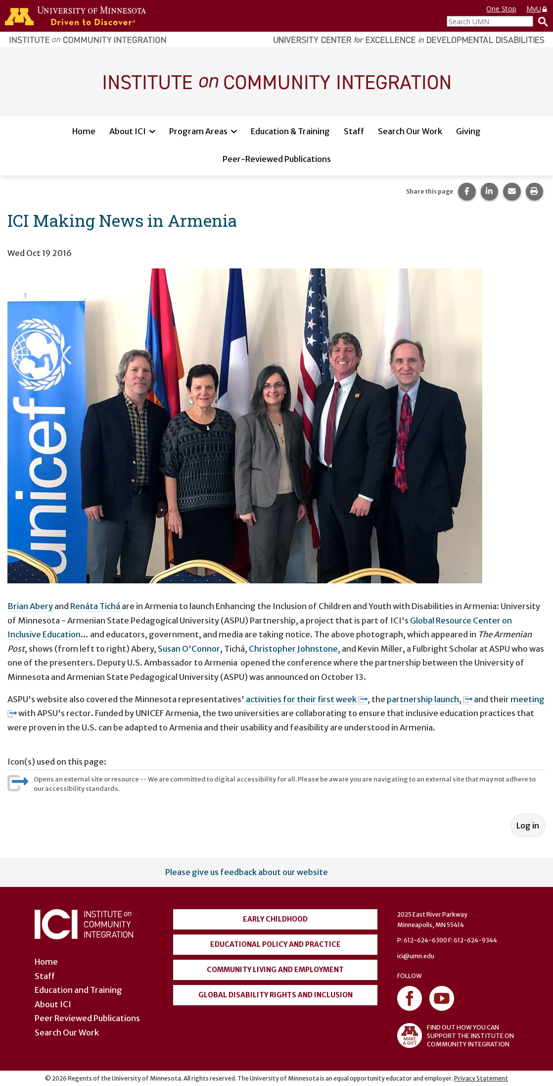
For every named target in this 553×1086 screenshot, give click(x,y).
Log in (527, 825)
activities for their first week (307, 699)
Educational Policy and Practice (275, 944)
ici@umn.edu (415, 956)
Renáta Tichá (95, 606)
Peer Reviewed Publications (87, 1018)
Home (83, 131)
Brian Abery (30, 606)
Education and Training (78, 990)
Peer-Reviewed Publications (277, 159)
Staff (354, 131)
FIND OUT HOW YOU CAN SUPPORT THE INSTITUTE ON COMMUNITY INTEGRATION (455, 1035)
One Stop (501, 8)
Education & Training (290, 131)
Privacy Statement (481, 1078)
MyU (537, 8)
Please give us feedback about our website (246, 872)
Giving (468, 131)
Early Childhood (275, 919)
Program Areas (198, 131)
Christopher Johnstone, (294, 649)
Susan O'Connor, (190, 649)
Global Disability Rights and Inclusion (275, 994)
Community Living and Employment (275, 969)
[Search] (540, 21)
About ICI (127, 131)
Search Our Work (410, 131)
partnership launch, (429, 699)
